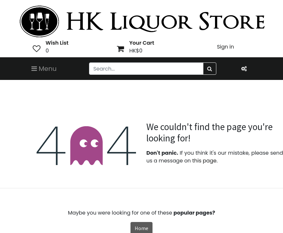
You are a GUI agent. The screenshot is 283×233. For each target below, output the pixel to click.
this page (204, 160)
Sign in (225, 46)
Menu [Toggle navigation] (44, 68)
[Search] (209, 68)
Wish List (57, 43)
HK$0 (135, 50)
